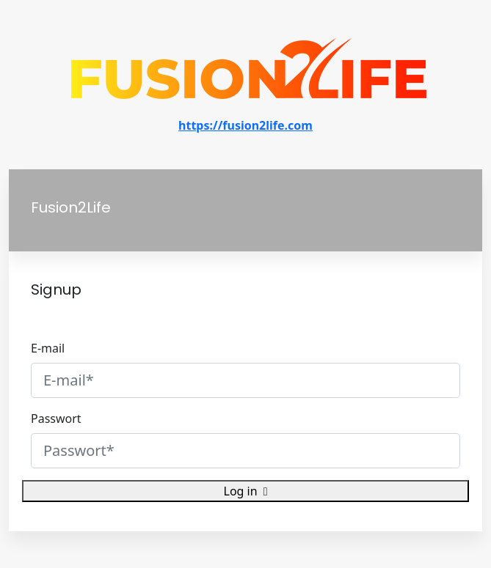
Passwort (56, 418)
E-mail (48, 348)
